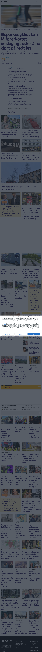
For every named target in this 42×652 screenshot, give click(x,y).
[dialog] (21, 326)
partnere (5, 324)
